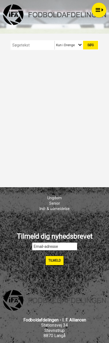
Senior (54, 203)
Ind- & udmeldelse (55, 209)
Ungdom (54, 198)
